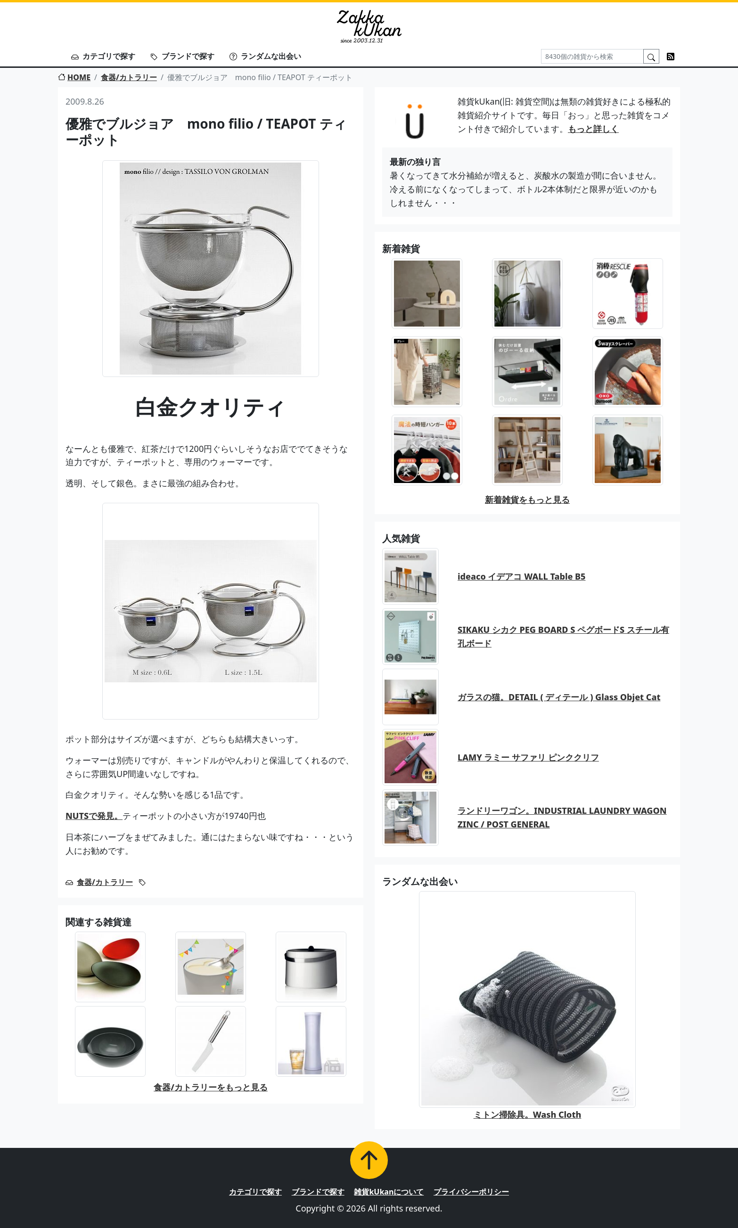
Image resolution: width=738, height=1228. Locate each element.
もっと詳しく (593, 128)
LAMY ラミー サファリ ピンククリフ (528, 757)
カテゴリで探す (103, 56)
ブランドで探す (182, 56)
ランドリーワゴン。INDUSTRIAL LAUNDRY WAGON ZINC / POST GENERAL (562, 817)
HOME (74, 77)
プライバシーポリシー (471, 1192)
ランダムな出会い (265, 56)
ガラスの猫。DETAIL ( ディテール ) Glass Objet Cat (559, 697)
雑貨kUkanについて (389, 1192)
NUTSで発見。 (94, 815)
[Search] (592, 56)
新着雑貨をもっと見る (527, 499)
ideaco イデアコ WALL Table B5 (522, 576)
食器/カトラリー (129, 77)
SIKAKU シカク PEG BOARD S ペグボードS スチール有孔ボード (563, 636)
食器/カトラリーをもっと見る (211, 1087)
